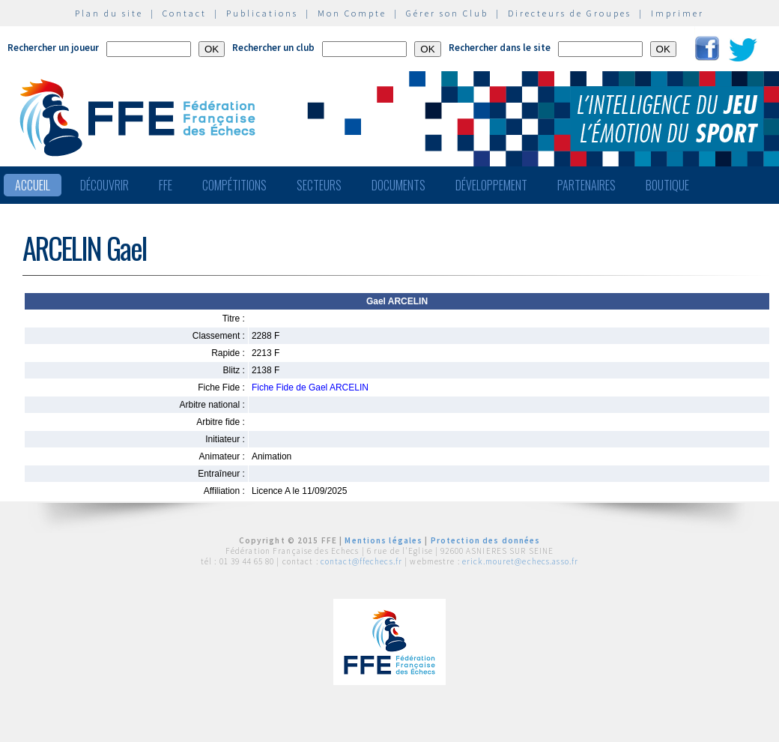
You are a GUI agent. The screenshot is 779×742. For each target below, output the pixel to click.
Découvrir (104, 185)
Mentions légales (383, 540)
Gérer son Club (447, 13)
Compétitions (234, 185)
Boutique (667, 185)
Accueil (32, 185)
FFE (165, 185)
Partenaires (586, 185)
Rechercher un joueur (53, 47)
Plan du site (109, 13)
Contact (185, 13)
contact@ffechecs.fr (361, 561)
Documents (398, 185)
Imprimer (677, 13)
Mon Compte (352, 13)
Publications (262, 13)
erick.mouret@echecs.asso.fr (520, 561)
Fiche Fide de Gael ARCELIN (310, 387)
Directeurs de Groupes (569, 13)
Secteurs (319, 185)
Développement (491, 185)
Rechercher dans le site (500, 47)
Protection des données (486, 540)
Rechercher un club (273, 47)
